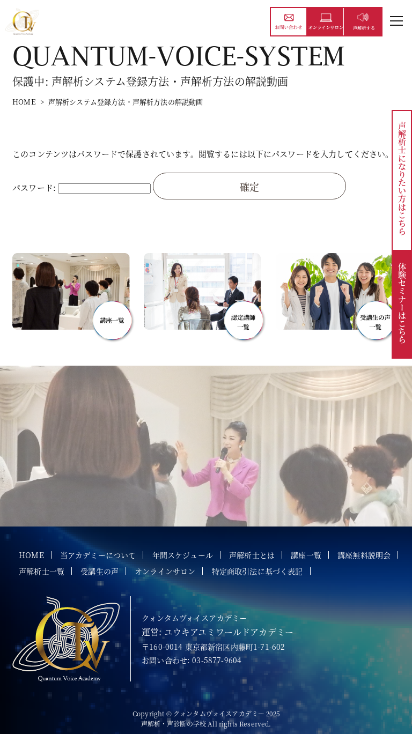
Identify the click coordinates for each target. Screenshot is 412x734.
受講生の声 (99, 571)
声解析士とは (252, 555)
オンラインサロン (165, 571)
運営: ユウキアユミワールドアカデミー (217, 632)
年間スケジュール (182, 555)
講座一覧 (306, 555)
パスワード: (81, 187)
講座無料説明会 (364, 555)
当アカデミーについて (98, 555)
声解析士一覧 (41, 571)
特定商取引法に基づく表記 (257, 571)
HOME (24, 102)
